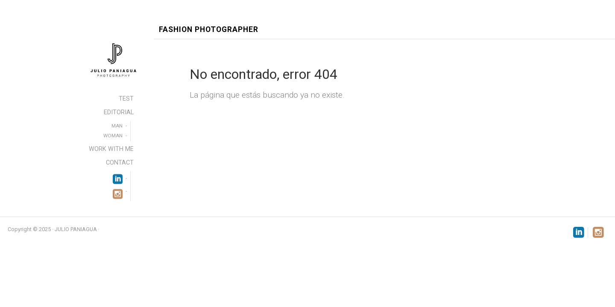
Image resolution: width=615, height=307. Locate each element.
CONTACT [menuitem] (120, 162)
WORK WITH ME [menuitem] (111, 149)
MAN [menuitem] (117, 126)
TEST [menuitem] (126, 98)
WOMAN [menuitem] (113, 136)
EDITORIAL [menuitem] (119, 112)
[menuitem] (118, 178)
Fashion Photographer (208, 30)
